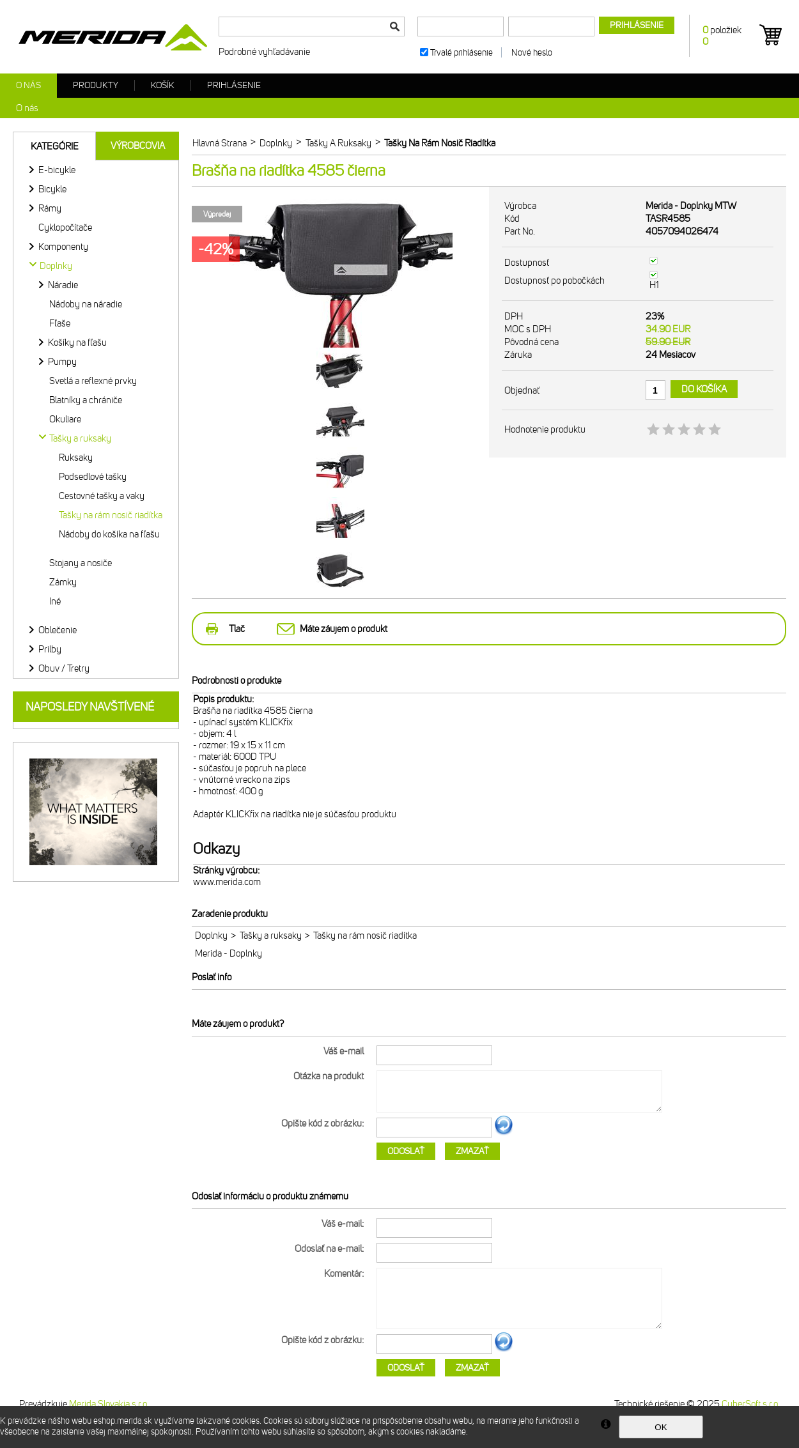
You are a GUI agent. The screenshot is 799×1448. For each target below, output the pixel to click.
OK (661, 1427)
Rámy (49, 208)
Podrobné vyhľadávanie (264, 52)
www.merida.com (227, 882)
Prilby (49, 649)
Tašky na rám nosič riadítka (110, 515)
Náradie (63, 285)
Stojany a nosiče (80, 563)
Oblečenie (57, 630)
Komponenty (63, 246)
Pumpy (62, 361)
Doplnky (211, 935)
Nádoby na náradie (85, 304)
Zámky (63, 582)
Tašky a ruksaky (271, 935)
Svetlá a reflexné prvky (93, 381)
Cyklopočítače (65, 227)
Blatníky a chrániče (85, 400)
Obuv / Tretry (63, 668)
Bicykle (52, 189)
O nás (28, 85)
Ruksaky (76, 457)
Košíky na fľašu (77, 342)
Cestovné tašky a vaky (101, 496)
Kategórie (55, 146)
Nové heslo (531, 52)
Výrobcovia (138, 145)
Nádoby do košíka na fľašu (109, 534)
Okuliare (65, 419)
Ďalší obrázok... (503, 1133)
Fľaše (59, 323)
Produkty (95, 85)
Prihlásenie (234, 85)
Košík (163, 85)
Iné (55, 601)
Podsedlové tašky (93, 476)
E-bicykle (56, 170)
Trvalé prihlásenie (461, 52)
